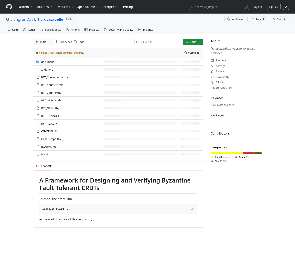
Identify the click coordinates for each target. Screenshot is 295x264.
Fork (259, 19)
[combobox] (159, 42)
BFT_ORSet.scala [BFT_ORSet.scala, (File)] (51, 100)
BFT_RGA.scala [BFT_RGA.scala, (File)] (50, 116)
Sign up (273, 6)
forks (217, 82)
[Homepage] (9, 7)
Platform (25, 7)
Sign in (258, 6)
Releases (217, 98)
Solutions (44, 7)
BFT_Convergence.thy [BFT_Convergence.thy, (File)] (54, 77)
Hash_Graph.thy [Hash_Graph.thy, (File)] (51, 139)
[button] (192, 208)
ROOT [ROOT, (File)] (44, 154)
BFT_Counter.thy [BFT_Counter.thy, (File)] (51, 92)
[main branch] (43, 42)
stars (217, 71)
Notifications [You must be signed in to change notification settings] (236, 19)
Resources (65, 7)
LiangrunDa (21, 19)
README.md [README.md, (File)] (49, 146)
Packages (217, 115)
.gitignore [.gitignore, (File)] (47, 69)
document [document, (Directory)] (47, 62)
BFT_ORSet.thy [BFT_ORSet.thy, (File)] (50, 108)
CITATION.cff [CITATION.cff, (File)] (49, 131)
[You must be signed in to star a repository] (279, 19)
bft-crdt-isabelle (48, 19)
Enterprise (111, 7)
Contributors (220, 133)
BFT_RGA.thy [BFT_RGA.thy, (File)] (49, 123)
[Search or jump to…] (219, 7)
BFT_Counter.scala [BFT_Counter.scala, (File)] (52, 85)
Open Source (88, 7)
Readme (218, 60)
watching (220, 76)
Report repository (221, 87)
